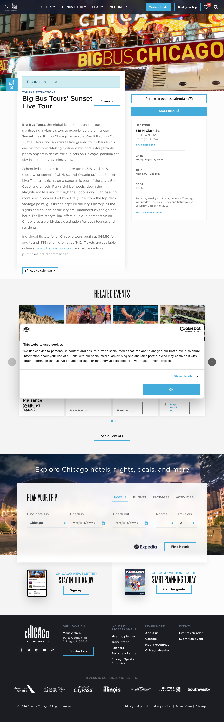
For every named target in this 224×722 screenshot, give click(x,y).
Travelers (185, 514)
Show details (183, 376)
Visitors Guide (158, 7)
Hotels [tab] (120, 497)
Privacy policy (133, 706)
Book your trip (187, 7)
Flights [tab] (139, 497)
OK (171, 389)
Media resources (157, 644)
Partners (117, 647)
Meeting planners (124, 636)
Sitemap (201, 706)
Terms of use (184, 706)
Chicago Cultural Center (172, 407)
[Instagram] (37, 650)
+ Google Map (145, 145)
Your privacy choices (159, 706)
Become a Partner (124, 653)
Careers (151, 638)
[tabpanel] (112, 532)
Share (106, 101)
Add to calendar (39, 270)
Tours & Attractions (38, 92)
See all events (112, 436)
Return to (169, 98)
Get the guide (174, 589)
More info (169, 111)
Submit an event (191, 638)
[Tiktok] (52, 650)
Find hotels (180, 546)
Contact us (78, 651)
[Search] (216, 7)
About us (151, 633)
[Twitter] (29, 650)
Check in (77, 514)
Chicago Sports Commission (122, 661)
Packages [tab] (161, 497)
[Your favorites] (206, 7)
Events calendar (191, 633)
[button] (112, 421)
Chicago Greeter (157, 650)
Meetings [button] (117, 7)
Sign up (76, 590)
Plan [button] (96, 7)
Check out (121, 514)
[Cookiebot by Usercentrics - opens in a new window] (183, 330)
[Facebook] (21, 650)
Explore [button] (45, 7)
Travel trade (120, 642)
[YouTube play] (44, 650)
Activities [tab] (185, 497)
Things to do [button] (72, 7)
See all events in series (149, 212)
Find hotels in (38, 514)
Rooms (161, 514)
